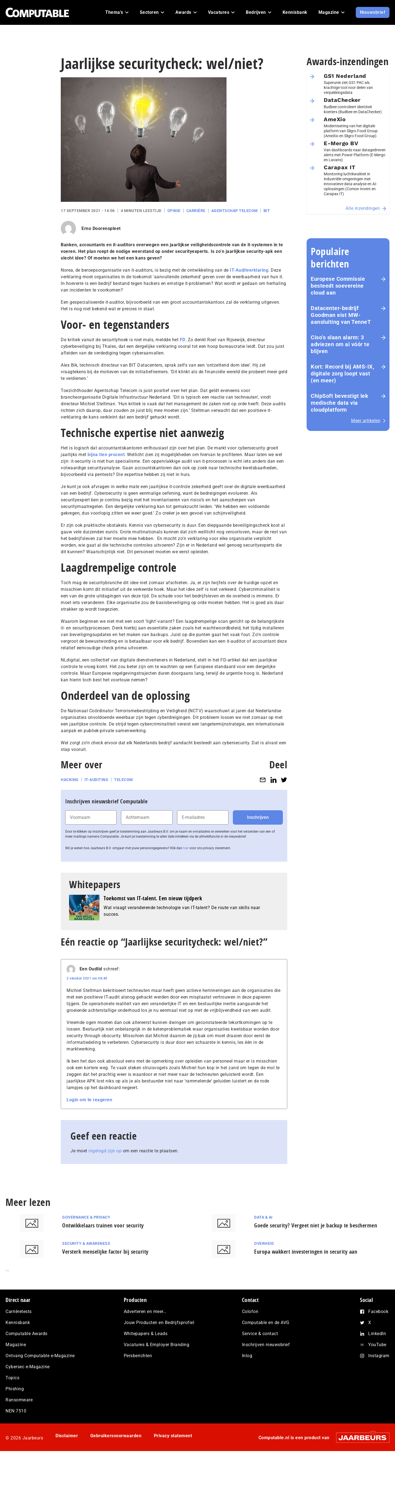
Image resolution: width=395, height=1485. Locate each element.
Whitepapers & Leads (146, 1333)
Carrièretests (19, 1311)
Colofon (250, 1311)
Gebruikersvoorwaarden (116, 1435)
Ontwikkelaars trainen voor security (103, 1225)
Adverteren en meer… (145, 1311)
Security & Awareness (86, 1243)
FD (182, 339)
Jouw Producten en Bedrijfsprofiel (159, 1322)
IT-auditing (97, 779)
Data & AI (263, 1217)
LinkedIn (377, 1333)
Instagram (378, 1355)
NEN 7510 (16, 1410)
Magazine (16, 1344)
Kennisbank (18, 1322)
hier (186, 848)
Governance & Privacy (86, 1217)
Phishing (15, 1388)
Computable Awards (27, 1333)
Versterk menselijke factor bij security (105, 1251)
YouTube (377, 1344)
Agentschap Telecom (234, 210)
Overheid (264, 1243)
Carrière (196, 210)
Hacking (70, 779)
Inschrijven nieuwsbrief (266, 1344)
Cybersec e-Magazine (28, 1366)
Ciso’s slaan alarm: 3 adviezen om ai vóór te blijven (340, 344)
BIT (267, 210)
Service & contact (260, 1333)
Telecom (123, 779)
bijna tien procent (106, 454)
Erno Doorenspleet (101, 228)
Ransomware (19, 1399)
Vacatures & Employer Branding (156, 1344)
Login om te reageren (89, 1099)
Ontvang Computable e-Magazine (40, 1355)
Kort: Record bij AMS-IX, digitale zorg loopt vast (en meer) (342, 373)
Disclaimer (67, 1435)
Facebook (378, 1311)
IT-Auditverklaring (249, 270)
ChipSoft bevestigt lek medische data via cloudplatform (339, 403)
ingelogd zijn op (105, 1150)
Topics (12, 1377)
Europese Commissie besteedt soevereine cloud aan (338, 286)
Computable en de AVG (265, 1322)
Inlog (247, 1355)
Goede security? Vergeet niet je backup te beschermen (315, 1225)
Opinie (174, 210)
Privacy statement (173, 1435)
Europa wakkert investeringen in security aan (305, 1251)
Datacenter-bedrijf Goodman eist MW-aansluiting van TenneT (341, 315)
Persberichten (138, 1355)
